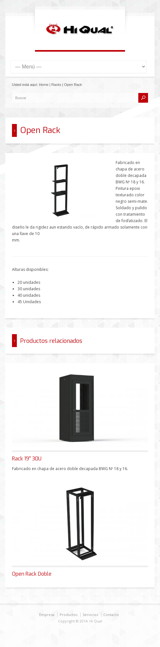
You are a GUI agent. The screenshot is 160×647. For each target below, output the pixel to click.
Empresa (46, 614)
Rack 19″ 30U (26, 458)
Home (43, 85)
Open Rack (73, 85)
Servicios (90, 614)
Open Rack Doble (31, 573)
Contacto (111, 614)
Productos (68, 614)
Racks (56, 85)
